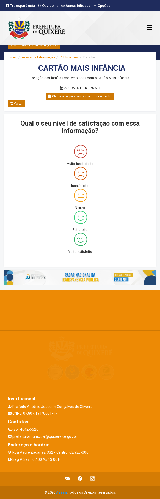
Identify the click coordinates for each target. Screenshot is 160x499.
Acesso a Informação (38, 57)
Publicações (69, 57)
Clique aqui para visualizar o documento (79, 96)
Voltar (16, 103)
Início (12, 57)
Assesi (61, 492)
